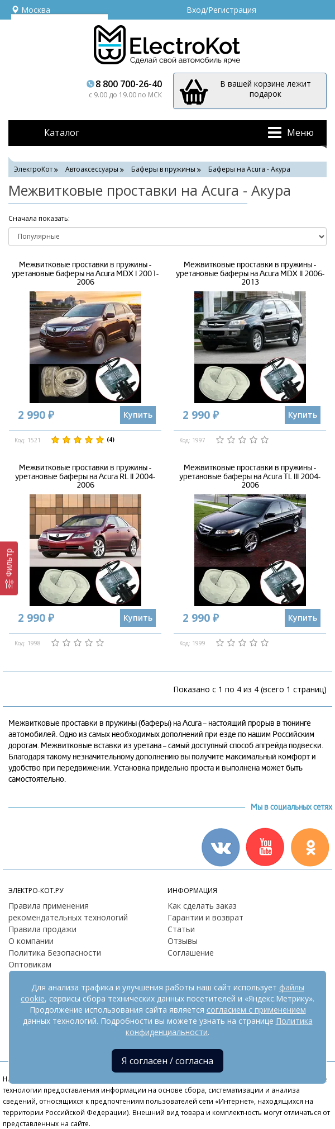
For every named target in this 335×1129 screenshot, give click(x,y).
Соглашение (191, 952)
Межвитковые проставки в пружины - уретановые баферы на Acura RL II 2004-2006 (85, 476)
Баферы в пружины (163, 169)
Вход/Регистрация (221, 9)
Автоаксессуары (91, 169)
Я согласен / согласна (167, 1061)
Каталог (61, 132)
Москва (30, 9)
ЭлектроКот (33, 169)
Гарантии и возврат (205, 917)
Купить (137, 414)
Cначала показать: (39, 218)
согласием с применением (256, 1009)
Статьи (181, 929)
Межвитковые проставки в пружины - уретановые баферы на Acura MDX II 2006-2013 (250, 273)
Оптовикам (29, 964)
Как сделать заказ (202, 905)
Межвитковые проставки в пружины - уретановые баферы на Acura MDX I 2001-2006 (85, 273)
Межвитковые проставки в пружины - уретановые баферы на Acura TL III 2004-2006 (249, 476)
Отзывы (183, 941)
